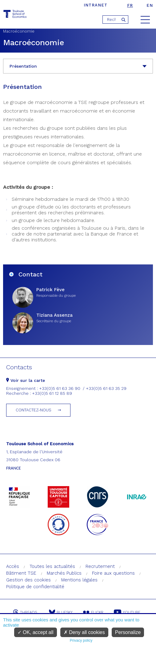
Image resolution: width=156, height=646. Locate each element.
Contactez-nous (33, 410)
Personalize (128, 632)
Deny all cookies (84, 632)
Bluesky (61, 612)
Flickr (93, 612)
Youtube (127, 612)
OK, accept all (36, 632)
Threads (25, 612)
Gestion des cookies (28, 580)
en (149, 5)
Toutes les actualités (52, 566)
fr (130, 5)
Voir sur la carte (25, 380)
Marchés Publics (64, 573)
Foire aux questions (113, 573)
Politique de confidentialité (35, 586)
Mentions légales (79, 580)
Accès (12, 566)
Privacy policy (81, 640)
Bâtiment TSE (21, 573)
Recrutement (100, 566)
